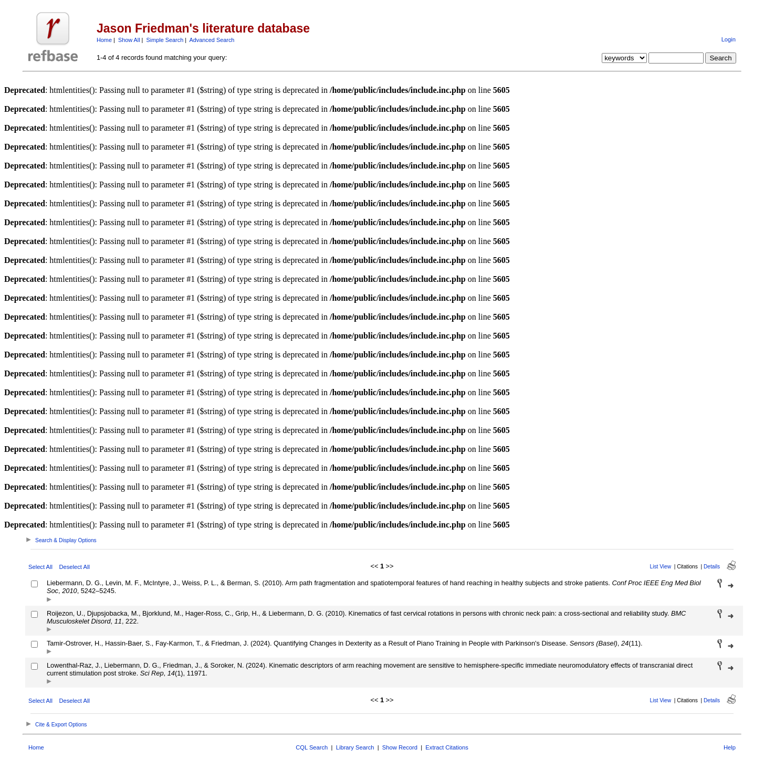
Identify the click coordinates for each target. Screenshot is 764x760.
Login (728, 39)
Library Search (355, 747)
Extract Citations (446, 747)
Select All (40, 567)
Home (104, 40)
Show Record (399, 747)
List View (661, 566)
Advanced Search (212, 40)
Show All (129, 40)
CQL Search (312, 747)
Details (712, 566)
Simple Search (164, 40)
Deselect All (74, 567)
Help (730, 747)
